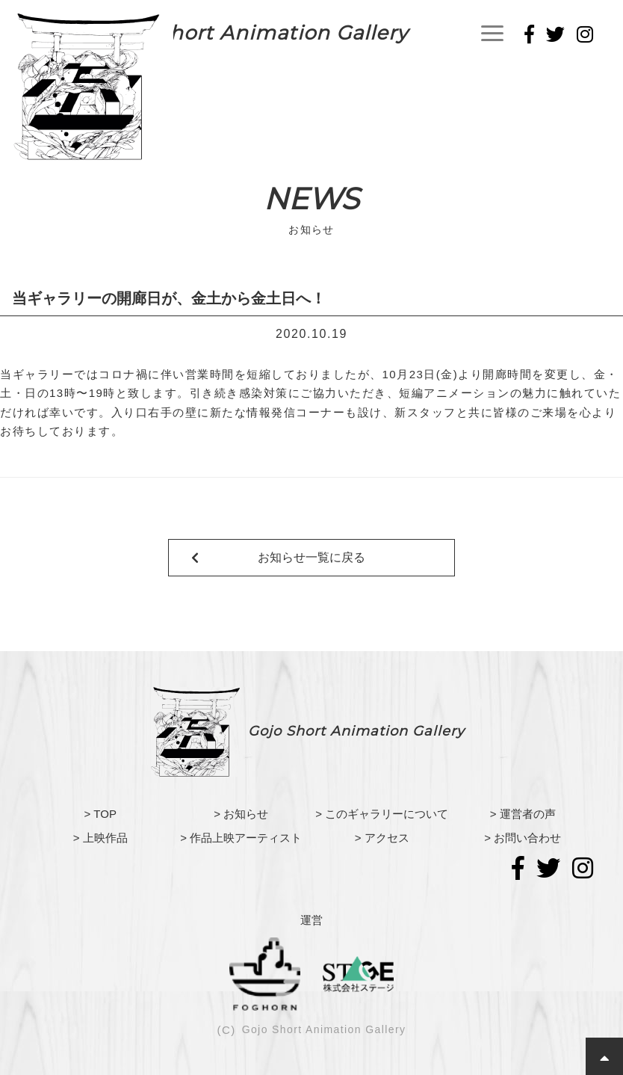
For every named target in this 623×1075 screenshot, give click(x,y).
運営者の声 (528, 813)
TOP (105, 813)
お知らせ (245, 813)
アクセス (387, 837)
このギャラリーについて (386, 813)
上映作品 (105, 837)
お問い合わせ (527, 837)
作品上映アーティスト (246, 837)
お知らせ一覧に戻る (311, 557)
